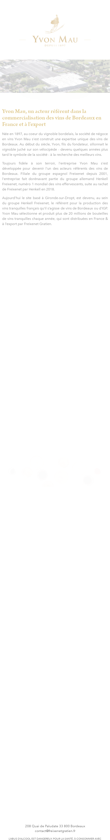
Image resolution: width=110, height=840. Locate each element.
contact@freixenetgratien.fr (55, 831)
